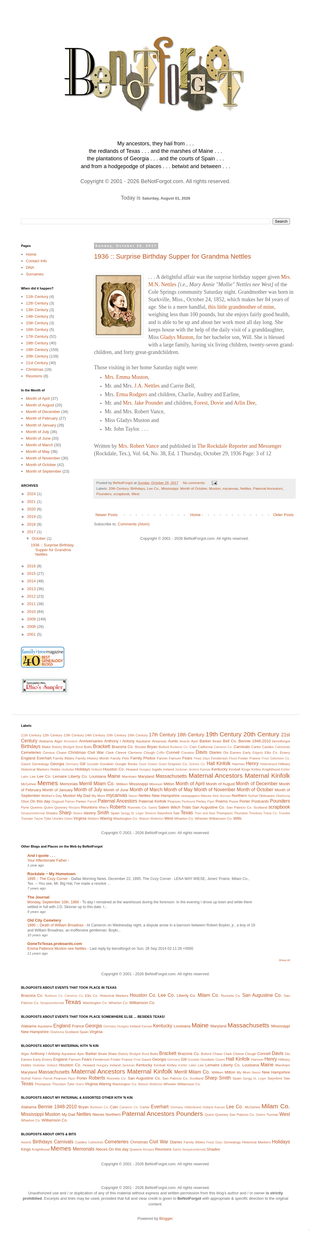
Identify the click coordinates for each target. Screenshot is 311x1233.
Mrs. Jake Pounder (143, 403)
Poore (233, 801)
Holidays (82, 769)
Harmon (238, 764)
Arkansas (159, 741)
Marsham (129, 776)
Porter (245, 801)
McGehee (28, 784)
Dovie (217, 403)
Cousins (187, 752)
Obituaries (267, 796)
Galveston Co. (280, 758)
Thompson (224, 813)
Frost (265, 758)
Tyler (47, 818)
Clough (149, 752)
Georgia (57, 764)
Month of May (38, 451)
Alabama (46, 741)
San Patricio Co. (239, 807)
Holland (96, 769)
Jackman (181, 769)
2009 (32, 619)
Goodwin (107, 764)
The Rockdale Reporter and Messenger (239, 446)
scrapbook (121, 494)
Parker (81, 801)
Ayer (194, 741)
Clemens (135, 752)
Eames (235, 752)
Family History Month (92, 758)
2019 (32, 516)
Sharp (65, 812)
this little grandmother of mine (241, 307)
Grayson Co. (178, 764)
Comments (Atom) (133, 524)
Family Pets (119, 758)
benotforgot (281, 741)
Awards (185, 741)
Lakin (25, 776)
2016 (32, 566)
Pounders (103, 494)
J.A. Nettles (147, 386)
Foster (243, 758)
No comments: (195, 483)
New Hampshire (166, 795)
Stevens (150, 813)
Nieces (206, 796)
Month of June (38, 438)
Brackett (101, 746)
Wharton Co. (184, 818)
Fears (187, 758)
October (39, 538)
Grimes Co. (197, 764)
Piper (210, 801)
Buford (164, 747)
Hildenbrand (268, 764)
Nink (216, 796)
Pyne (25, 807)
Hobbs (55, 769)
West (135, 494)
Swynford (164, 813)
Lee (33, 776)
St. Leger (137, 813)
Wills (237, 818)
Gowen (153, 764)
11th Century (37, 296)
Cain (193, 747)
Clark (110, 752)
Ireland (168, 769)
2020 (32, 509)
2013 (32, 589)
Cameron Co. (223, 747)
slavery (89, 813)
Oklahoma (283, 796)
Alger (58, 741)
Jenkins (194, 769)
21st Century (37, 363)
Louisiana (97, 776)
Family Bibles (63, 758)
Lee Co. (153, 488)
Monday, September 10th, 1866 (53, 902)
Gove (142, 764)
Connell (173, 752)
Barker (205, 741)
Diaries (215, 752)
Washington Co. (125, 818)
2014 (32, 581)
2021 (32, 501)
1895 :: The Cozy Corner (48, 879)
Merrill (85, 783)
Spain (115, 813)
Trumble (284, 813)
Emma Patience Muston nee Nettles (57, 948)
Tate (176, 813)
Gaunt (26, 764)
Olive (25, 801)
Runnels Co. (137, 807)
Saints (152, 807)
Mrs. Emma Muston (126, 377)
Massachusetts (171, 776)
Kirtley (256, 769)
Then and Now (205, 813)
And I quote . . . (41, 855)
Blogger (165, 1218)
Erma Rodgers (131, 394)
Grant (163, 764)
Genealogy (40, 764)
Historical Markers (35, 769)
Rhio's (103, 807)
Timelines (255, 813)
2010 (32, 611)
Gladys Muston (177, 337)
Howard (132, 769)
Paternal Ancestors (267, 488)
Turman (27, 818)
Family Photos (142, 758)
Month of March (39, 445)
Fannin (162, 758)
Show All (284, 960)
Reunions (34, 376)
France (254, 758)
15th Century (37, 323)
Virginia (80, 818)
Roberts (118, 807)
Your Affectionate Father (47, 860)
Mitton (169, 784)
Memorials (69, 784)
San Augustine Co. (208, 807)
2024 (32, 494)
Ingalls (157, 769)
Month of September (43, 471)
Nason (132, 796)
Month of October (193, 488)
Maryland (146, 776)
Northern (239, 795)
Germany (72, 764)
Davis (201, 752)
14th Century (37, 316)
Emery (285, 752)
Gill (83, 764)
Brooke (140, 747)
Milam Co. (104, 783)
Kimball (234, 769)
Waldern (93, 818)
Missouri (155, 784)
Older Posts (283, 515)
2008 (32, 626)
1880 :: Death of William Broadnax (56, 925)
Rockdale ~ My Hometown (51, 874)
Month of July (37, 431)
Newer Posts (106, 515)
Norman (225, 796)
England (28, 758)
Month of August (40, 405)
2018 (32, 524)
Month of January (41, 425)
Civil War (96, 752)
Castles (268, 747)
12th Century (37, 303)
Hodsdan (68, 769)
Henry (252, 763)
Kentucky (219, 769)
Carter (256, 747)
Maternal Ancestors (216, 775)
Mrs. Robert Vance (138, 446)
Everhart (44, 758)
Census (49, 752)
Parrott (92, 801)
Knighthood (271, 769)
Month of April (38, 398)
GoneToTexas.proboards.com (54, 943)
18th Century (37, 343)
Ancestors (71, 741)
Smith (103, 812)
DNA (30, 267)
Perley (201, 801)
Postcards (260, 801)
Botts (88, 747)
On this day (40, 801)
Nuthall (253, 796)
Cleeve (121, 752)
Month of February (42, 418)
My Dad (83, 795)
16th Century (37, 329)
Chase (61, 752)
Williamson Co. (220, 818)
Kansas (205, 769)
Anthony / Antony (119, 741)
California (205, 747)
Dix (225, 752)
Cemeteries (31, 752)
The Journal (38, 897)
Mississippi (169, 488)
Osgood (58, 801)
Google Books (126, 764)
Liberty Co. (78, 776)
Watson (144, 818)
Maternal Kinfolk (267, 775)
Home (195, 515)
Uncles (58, 818)
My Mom (98, 796)
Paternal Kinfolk (152, 801)
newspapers (190, 796)
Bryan (152, 746)
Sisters (78, 813)
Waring (106, 818)
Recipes (74, 807)
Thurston (241, 813)
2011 (32, 604)
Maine (113, 776)
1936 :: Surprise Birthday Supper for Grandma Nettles (172, 256)
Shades (52, 813)
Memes (48, 783)
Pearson (174, 801)
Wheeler (201, 818)
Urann (68, 818)
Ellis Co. (271, 752)
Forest (201, 403)
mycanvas (230, 488)
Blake (46, 747)
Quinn (48, 807)
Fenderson (219, 758)
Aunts (173, 741)
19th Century (37, 349)
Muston (214, 488)
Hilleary (284, 764)
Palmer (70, 801)
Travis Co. (270, 813)
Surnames (35, 274)
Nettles (245, 488)
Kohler (285, 769)
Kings (245, 769)
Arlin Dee (244, 403)
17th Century (37, 336)
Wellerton (157, 818)
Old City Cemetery (44, 920)
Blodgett (68, 747)
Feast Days (202, 758)
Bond (79, 747)
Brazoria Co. (123, 746)
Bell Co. (230, 741)
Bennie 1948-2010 (254, 741)
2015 (32, 573)
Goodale (92, 764)
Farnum (175, 758)
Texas (187, 812)
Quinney (61, 807)
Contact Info (36, 261)
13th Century (37, 310)
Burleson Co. (179, 747)
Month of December (43, 411)
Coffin (160, 752)
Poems (222, 801)
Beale (217, 741)
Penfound (188, 801)
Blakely (57, 747)
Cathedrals (282, 747)
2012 (32, 596)
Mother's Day (51, 796)
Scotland (260, 807)
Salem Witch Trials (174, 807)
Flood (233, 758)
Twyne (38, 818)
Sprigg (125, 813)
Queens (36, 807)
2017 (32, 532)
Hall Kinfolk (219, 763)
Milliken (122, 784)
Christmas (35, 369)
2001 (32, 634)
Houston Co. (114, 769)
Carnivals (242, 746)
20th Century (118, 488)
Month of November (43, 458)
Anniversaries (91, 741)
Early (247, 752)
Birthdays (138, 488)
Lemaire (60, 776)
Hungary (145, 769)
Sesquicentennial (33, 813)
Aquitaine (143, 741)
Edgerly (257, 752)
